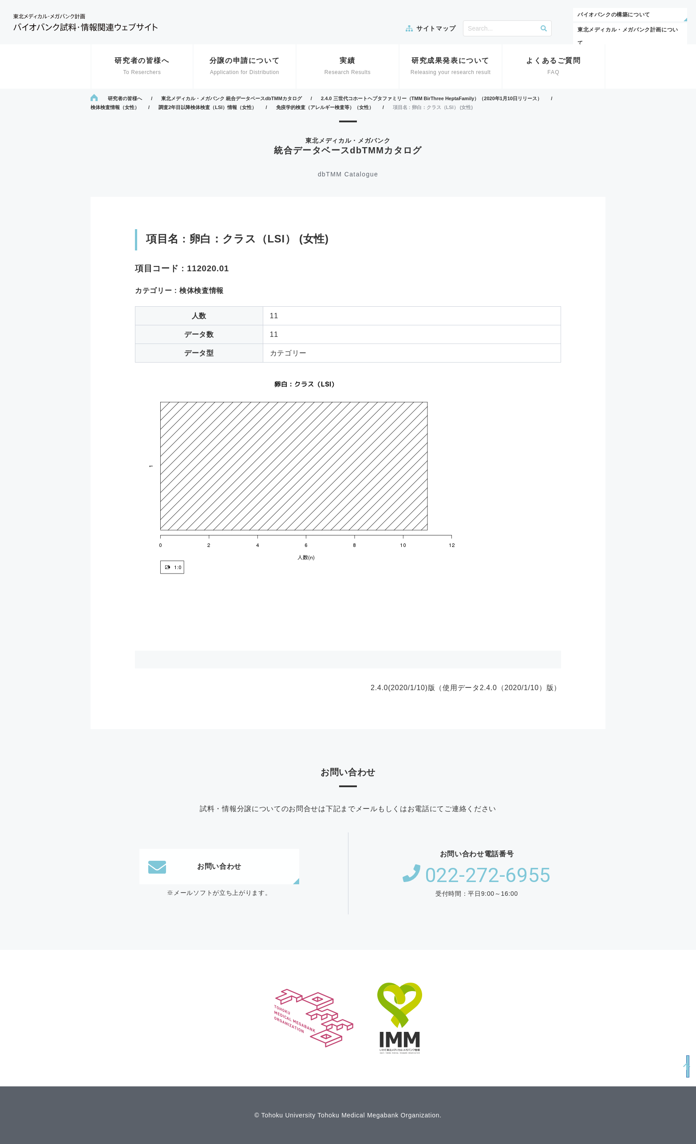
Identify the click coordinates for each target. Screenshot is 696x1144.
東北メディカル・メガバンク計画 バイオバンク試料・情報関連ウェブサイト (85, 22)
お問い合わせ (194, 866)
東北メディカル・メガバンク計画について (627, 36)
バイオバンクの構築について (613, 15)
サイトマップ (435, 28)
